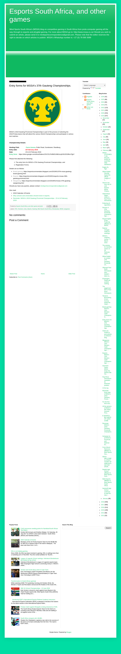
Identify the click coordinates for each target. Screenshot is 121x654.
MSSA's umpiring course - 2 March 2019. (106, 239)
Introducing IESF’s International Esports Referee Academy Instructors (33, 599)
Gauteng (34, 209)
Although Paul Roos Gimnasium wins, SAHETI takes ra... (106, 272)
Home (43, 274)
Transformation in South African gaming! (23, 581)
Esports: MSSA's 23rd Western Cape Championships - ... (106, 358)
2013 (103, 515)
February (106, 150)
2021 (103, 110)
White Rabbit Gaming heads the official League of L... (106, 176)
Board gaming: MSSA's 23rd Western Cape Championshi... (106, 312)
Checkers (20, 209)
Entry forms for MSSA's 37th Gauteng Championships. (107, 324)
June (104, 139)
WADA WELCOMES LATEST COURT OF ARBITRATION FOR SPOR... (106, 462)
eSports (29, 209)
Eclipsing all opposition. (106, 204)
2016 (103, 507)
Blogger (68, 632)
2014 (103, 513)
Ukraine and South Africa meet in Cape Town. (35, 570)
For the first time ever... (106, 402)
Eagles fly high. (105, 168)
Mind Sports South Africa (45, 209)
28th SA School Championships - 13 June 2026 (35, 588)
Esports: (16, 176)
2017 (103, 505)
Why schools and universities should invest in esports (31, 196)
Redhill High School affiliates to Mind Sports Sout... (107, 473)
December (106, 118)
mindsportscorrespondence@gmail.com (53, 186)
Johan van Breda (90, 108)
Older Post (71, 274)
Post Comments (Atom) (25, 277)
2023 (103, 105)
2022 (103, 107)
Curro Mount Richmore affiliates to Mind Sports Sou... (107, 450)
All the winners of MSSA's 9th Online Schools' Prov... (106, 409)
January (105, 498)
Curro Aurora (30, 147)
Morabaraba (55, 209)
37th (16, 209)
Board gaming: (18, 171)
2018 (103, 502)
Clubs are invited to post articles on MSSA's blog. (107, 334)
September (106, 129)
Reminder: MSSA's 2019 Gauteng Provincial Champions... (107, 428)
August (105, 134)
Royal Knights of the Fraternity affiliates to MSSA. (106, 222)
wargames (67, 209)
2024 (103, 102)
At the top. (105, 388)
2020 (103, 113)
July (104, 137)
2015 (103, 510)
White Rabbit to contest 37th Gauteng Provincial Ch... (106, 261)
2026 (103, 96)
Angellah (89, 96)
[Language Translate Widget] (94, 85)
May (104, 142)
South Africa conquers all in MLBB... (32, 618)
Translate (95, 88)
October (105, 127)
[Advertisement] (60, 58)
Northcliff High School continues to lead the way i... (106, 492)
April (104, 145)
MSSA (61, 209)
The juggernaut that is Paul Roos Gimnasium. (107, 290)
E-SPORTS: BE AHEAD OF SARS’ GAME (106, 418)
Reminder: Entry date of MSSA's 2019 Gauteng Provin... (106, 395)
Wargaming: (17, 181)
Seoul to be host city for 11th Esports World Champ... (106, 187)
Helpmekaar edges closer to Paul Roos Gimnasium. (107, 197)
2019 (103, 116)
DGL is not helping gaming (19, 551)
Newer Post (13, 274)
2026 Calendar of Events (28, 540)
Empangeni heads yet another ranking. (106, 281)
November (106, 122)
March (105, 147)
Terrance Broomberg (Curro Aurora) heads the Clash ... (106, 300)
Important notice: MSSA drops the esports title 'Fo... (106, 370)
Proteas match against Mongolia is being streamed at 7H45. (39, 607)
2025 (103, 99)
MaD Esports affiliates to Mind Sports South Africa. (107, 482)
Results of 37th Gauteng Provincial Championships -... (106, 212)
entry (25, 209)
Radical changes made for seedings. (106, 230)
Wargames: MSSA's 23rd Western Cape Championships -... (106, 345)
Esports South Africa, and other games (91, 102)
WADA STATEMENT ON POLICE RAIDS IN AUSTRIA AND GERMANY (107, 158)
